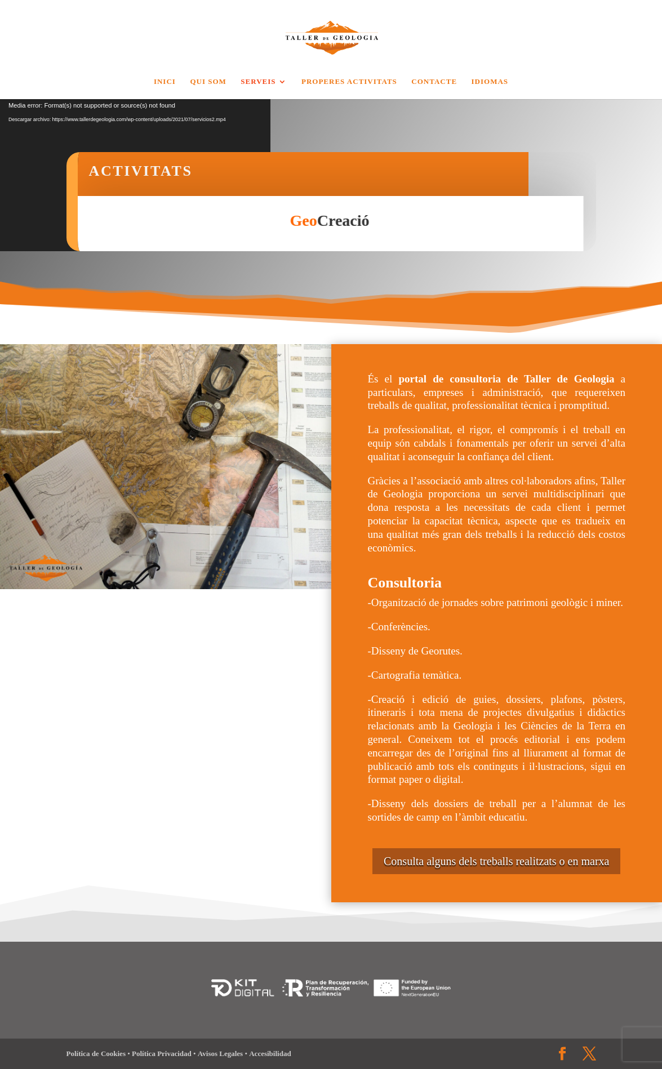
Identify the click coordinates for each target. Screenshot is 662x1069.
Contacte (434, 82)
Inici (165, 82)
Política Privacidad (162, 1053)
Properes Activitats (349, 82)
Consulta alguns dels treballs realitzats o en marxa (496, 861)
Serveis (258, 82)
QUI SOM (208, 82)
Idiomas (490, 82)
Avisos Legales (221, 1053)
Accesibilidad (270, 1053)
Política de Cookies (97, 1053)
